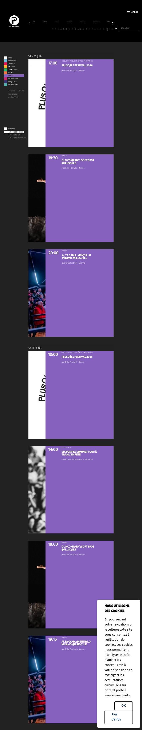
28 (106, 29)
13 (64, 29)
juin (34, 22)
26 (100, 29)
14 (67, 29)
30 (112, 29)
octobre (83, 22)
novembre (96, 22)
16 (72, 29)
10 (55, 29)
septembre (69, 22)
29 (109, 29)
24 (95, 29)
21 (86, 29)
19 (81, 29)
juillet (45, 22)
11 (58, 29)
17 (75, 29)
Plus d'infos (116, 717)
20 (83, 29)
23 (92, 29)
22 (89, 29)
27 (103, 29)
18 (78, 29)
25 (98, 29)
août (57, 22)
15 (69, 29)
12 (61, 29)
